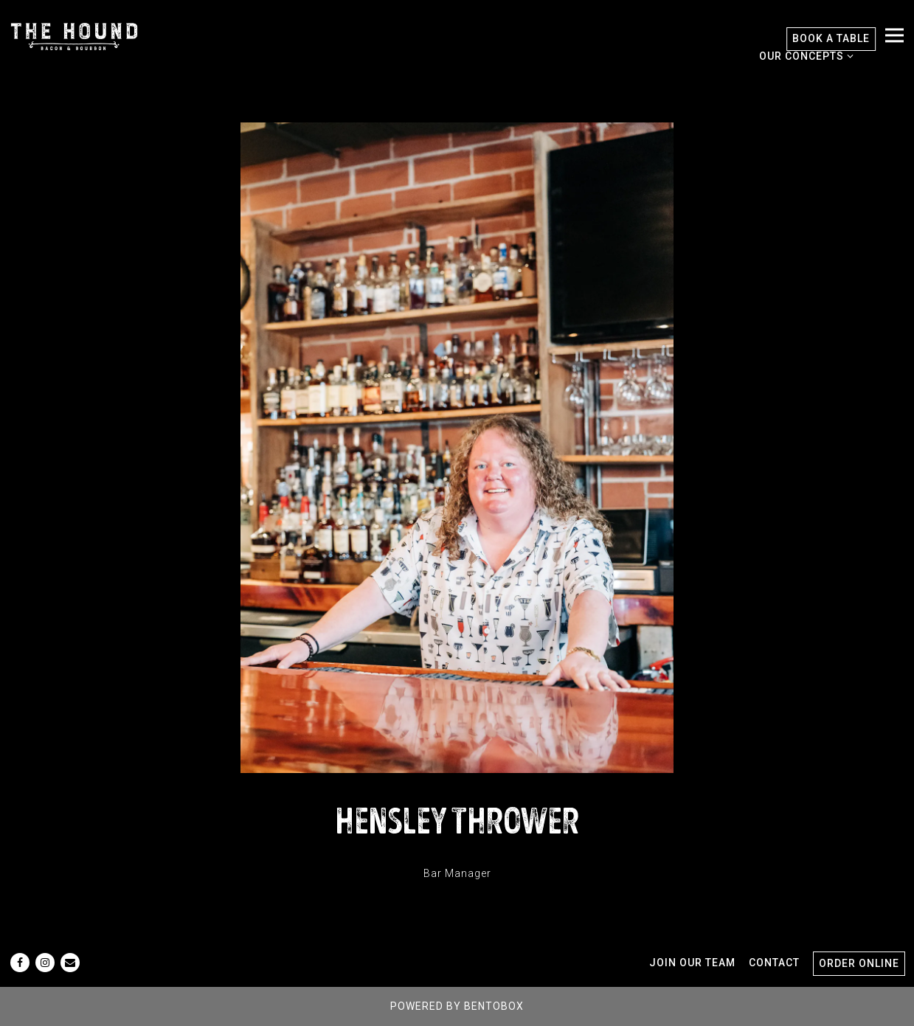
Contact (774, 962)
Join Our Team (692, 962)
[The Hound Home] (74, 35)
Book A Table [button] (831, 38)
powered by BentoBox (457, 1006)
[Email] (70, 962)
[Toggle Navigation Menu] (894, 35)
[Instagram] (45, 962)
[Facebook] (20, 962)
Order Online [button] (859, 963)
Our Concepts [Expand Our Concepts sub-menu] (803, 54)
